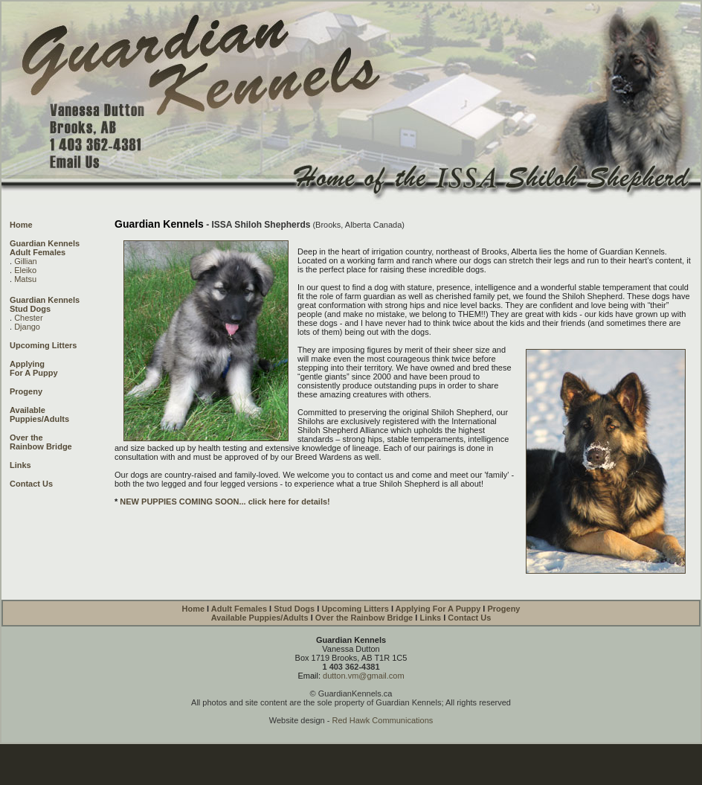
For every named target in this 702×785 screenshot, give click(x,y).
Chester (28, 317)
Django (27, 326)
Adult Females (240, 608)
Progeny (26, 391)
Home (21, 224)
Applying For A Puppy (34, 368)
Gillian (25, 261)
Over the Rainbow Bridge (364, 617)
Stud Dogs (295, 608)
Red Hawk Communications (383, 720)
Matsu (25, 279)
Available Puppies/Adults (39, 414)
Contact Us (31, 483)
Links (20, 465)
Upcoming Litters (43, 345)
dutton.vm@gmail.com (364, 675)
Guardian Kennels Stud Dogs (45, 304)
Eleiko (25, 270)
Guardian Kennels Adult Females (45, 248)
